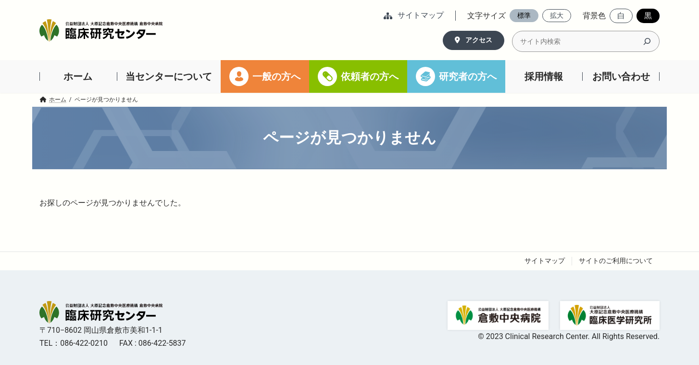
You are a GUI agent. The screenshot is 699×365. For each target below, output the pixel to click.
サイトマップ (544, 260)
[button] (414, 16)
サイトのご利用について (616, 260)
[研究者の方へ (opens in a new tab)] (456, 76)
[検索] (647, 41)
